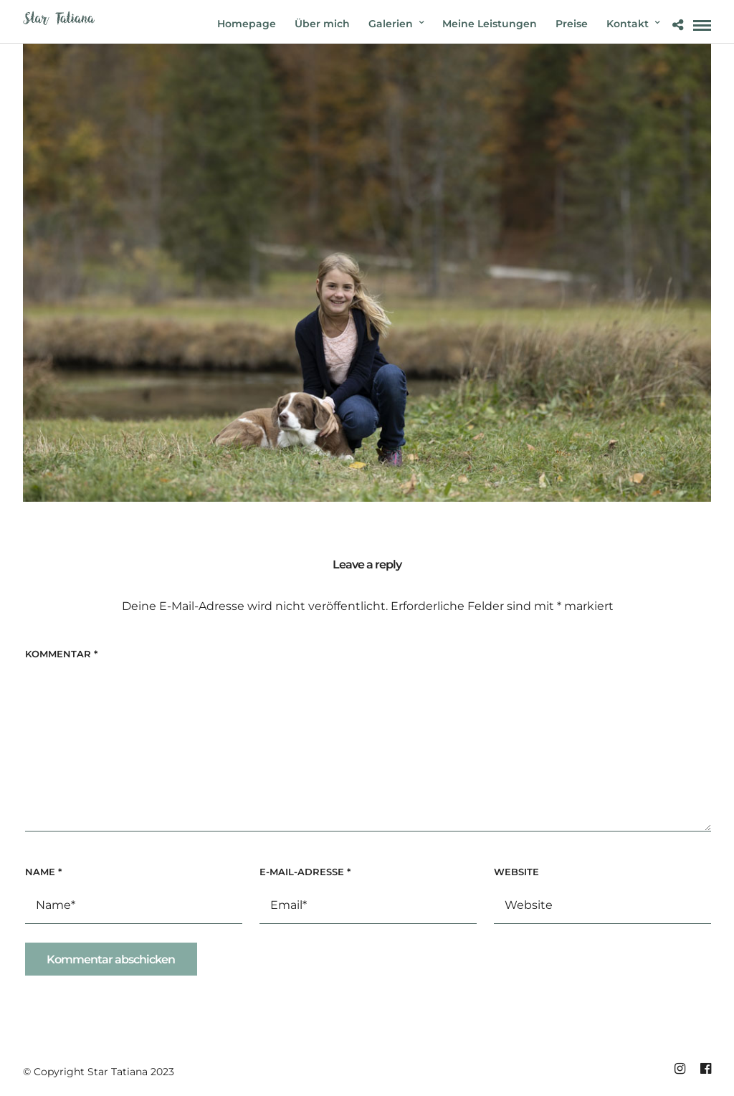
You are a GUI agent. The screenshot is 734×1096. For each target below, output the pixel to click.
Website (516, 871)
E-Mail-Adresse (305, 871)
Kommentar (61, 653)
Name (43, 871)
